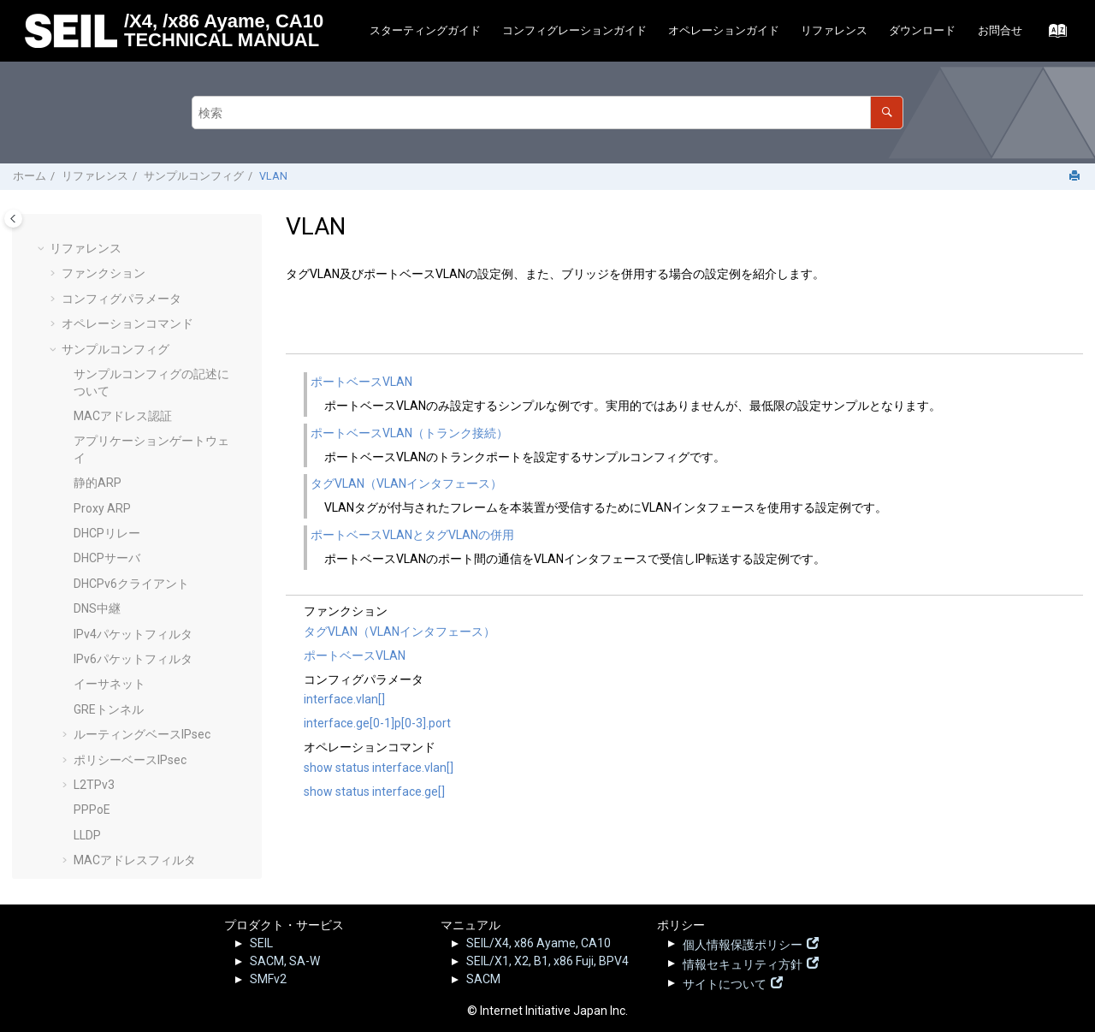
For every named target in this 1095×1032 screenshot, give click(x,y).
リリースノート (103, 765)
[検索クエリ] (547, 112)
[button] (67, 237)
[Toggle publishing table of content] (13, 219)
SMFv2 (268, 979)
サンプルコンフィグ (194, 175)
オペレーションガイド (723, 30)
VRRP (89, 690)
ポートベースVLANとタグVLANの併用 (412, 535)
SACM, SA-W (285, 961)
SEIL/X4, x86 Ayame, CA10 (538, 943)
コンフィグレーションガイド (574, 30)
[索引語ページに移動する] (1052, 35)
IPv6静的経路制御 (121, 312)
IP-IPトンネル (110, 438)
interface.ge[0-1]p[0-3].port (377, 723)
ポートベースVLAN (136, 539)
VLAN (273, 175)
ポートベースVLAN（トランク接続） (409, 433)
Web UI (92, 715)
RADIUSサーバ (112, 262)
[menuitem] (424, 31)
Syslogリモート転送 (127, 363)
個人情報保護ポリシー (742, 943)
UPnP (89, 464)
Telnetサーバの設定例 (133, 413)
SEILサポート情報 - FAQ (136, 819)
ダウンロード (922, 30)
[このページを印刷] (1076, 177)
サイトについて (724, 982)
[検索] (886, 112)
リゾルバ (97, 488)
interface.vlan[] (344, 699)
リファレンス (834, 30)
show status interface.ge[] (374, 791)
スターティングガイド (425, 30)
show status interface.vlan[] (378, 767)
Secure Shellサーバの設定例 (149, 387)
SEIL (261, 943)
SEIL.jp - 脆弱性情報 (124, 792)
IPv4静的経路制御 (121, 287)
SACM (483, 979)
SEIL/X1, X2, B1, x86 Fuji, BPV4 (547, 961)
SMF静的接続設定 (121, 338)
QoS (85, 237)
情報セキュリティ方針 (742, 963)
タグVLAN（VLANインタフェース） (406, 483)
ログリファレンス (109, 740)
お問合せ (1000, 30)
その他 (80, 845)
